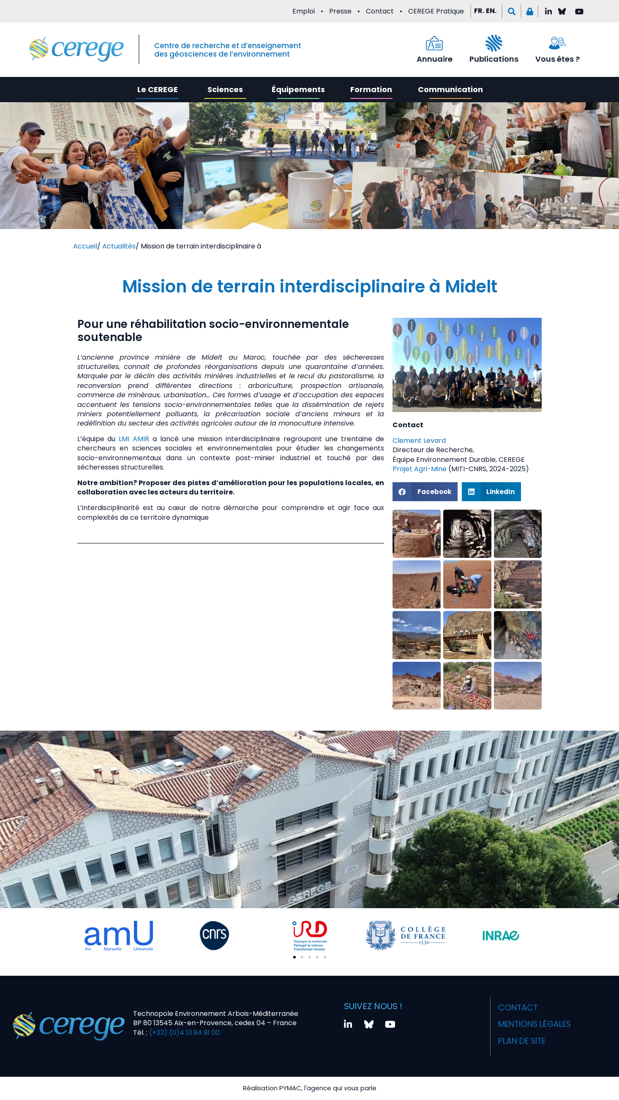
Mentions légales (535, 1020)
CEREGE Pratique (436, 11)
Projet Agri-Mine (420, 469)
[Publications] (493, 43)
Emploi (303, 11)
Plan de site (521, 1035)
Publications (493, 59)
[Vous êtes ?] (557, 43)
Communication (450, 89)
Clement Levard (419, 440)
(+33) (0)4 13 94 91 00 (183, 1029)
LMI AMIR (134, 439)
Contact (380, 11)
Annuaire (435, 59)
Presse (340, 11)
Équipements (298, 89)
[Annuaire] (434, 43)
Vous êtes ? (557, 59)
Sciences (225, 89)
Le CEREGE (157, 89)
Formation (371, 89)
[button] (511, 11)
